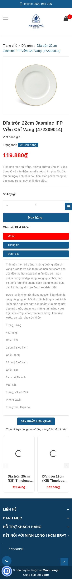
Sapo (45, 574)
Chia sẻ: (8, 227)
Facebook (16, 549)
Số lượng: (9, 194)
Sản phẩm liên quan (36, 421)
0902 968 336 (43, 3)
